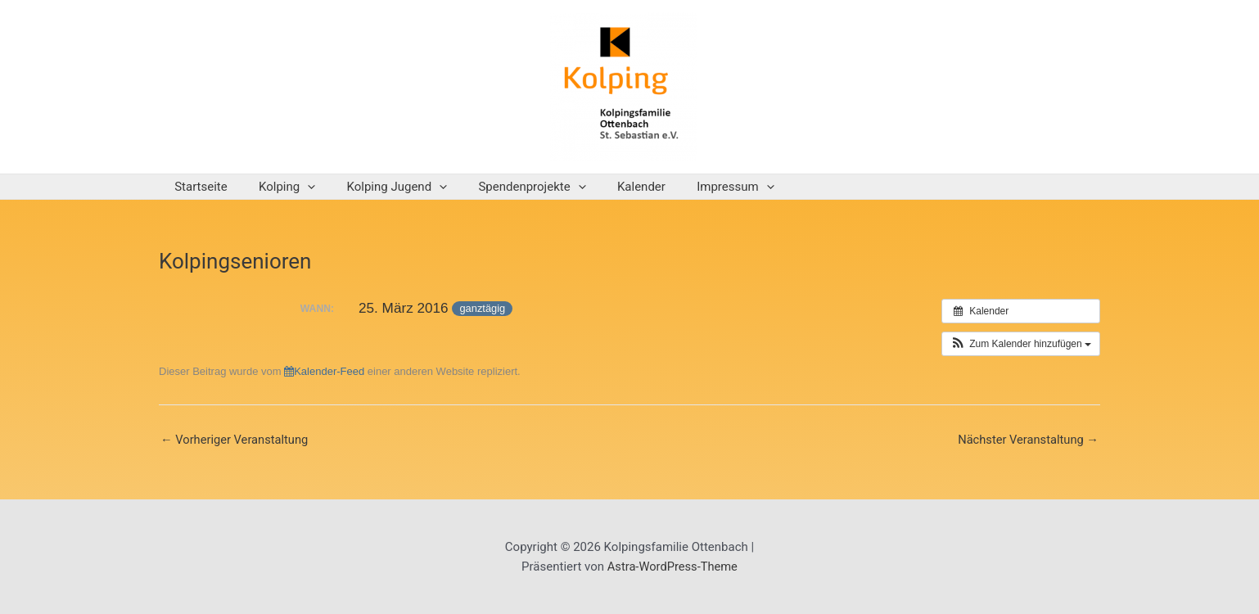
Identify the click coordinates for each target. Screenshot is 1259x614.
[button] (1020, 343)
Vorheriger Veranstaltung (235, 440)
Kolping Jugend (380, 186)
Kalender (611, 186)
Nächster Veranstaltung (1026, 440)
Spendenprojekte (508, 186)
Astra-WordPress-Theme (672, 566)
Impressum (697, 186)
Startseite (197, 186)
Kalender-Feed (324, 371)
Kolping (277, 186)
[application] (297, 186)
